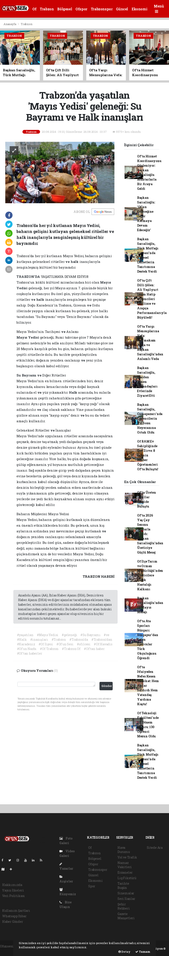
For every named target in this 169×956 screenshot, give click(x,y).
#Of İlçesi (46, 644)
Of (34, 9)
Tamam (142, 952)
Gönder (106, 686)
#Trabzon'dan (101, 639)
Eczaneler (125, 872)
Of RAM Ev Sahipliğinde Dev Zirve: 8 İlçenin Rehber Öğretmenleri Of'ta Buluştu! (147, 455)
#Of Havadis (103, 644)
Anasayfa (10, 24)
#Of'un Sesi (64, 644)
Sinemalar (126, 893)
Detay (124, 952)
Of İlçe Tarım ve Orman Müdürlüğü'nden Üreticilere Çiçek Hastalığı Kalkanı (150, 575)
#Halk (22, 639)
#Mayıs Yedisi (48, 635)
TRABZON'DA (29, 276)
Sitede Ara (155, 847)
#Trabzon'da (78, 639)
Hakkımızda (12, 885)
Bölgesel (64, 9)
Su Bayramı (27, 375)
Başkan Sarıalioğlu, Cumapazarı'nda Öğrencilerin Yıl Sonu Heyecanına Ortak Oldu (149, 418)
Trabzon (47, 9)
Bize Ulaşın (65, 904)
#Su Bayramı (90, 635)
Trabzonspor (102, 9)
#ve (106, 635)
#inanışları (39, 639)
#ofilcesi (83, 644)
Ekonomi (139, 9)
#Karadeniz (26, 644)
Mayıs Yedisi (28, 337)
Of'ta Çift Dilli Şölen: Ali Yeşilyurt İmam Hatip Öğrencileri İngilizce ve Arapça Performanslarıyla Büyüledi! (152, 298)
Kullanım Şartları (16, 910)
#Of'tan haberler (29, 653)
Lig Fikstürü (127, 878)
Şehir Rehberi (124, 906)
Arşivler (66, 879)
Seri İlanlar (126, 899)
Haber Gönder (12, 921)
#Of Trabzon (49, 649)
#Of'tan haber (94, 649)
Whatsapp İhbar (14, 916)
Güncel (122, 9)
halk (75, 261)
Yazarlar (66, 866)
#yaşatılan (25, 635)
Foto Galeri (65, 840)
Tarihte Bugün (123, 885)
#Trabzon (58, 639)
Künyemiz (67, 892)
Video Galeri (67, 853)
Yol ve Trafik (127, 857)
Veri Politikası (13, 896)
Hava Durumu (124, 849)
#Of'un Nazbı (27, 649)
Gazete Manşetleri (126, 916)
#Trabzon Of (71, 649)
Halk (73, 392)
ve (67, 261)
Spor (91, 886)
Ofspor (81, 9)
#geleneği (69, 635)
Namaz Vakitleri (125, 865)
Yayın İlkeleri (13, 890)
